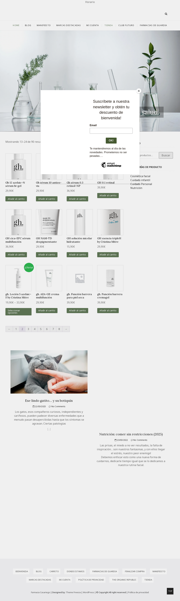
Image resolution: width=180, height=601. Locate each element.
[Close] (138, 90)
